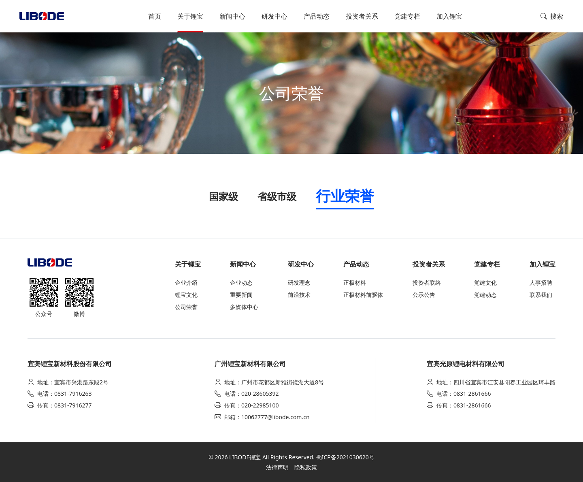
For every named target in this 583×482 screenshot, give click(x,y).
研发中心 (274, 16)
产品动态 (317, 16)
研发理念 (299, 282)
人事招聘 (541, 282)
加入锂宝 (449, 16)
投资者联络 (427, 282)
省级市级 (276, 196)
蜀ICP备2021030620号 (345, 457)
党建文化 (485, 282)
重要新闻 (241, 295)
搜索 (551, 16)
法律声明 (277, 467)
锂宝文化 (186, 295)
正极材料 (354, 282)
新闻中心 (232, 16)
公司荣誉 (186, 307)
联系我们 (541, 295)
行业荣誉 (345, 196)
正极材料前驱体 (363, 295)
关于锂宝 (190, 16)
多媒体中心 (244, 307)
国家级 (223, 196)
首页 (154, 16)
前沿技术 (299, 295)
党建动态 (485, 295)
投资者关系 (362, 16)
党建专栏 (407, 16)
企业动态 (241, 282)
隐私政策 (305, 467)
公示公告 (424, 295)
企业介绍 (186, 282)
